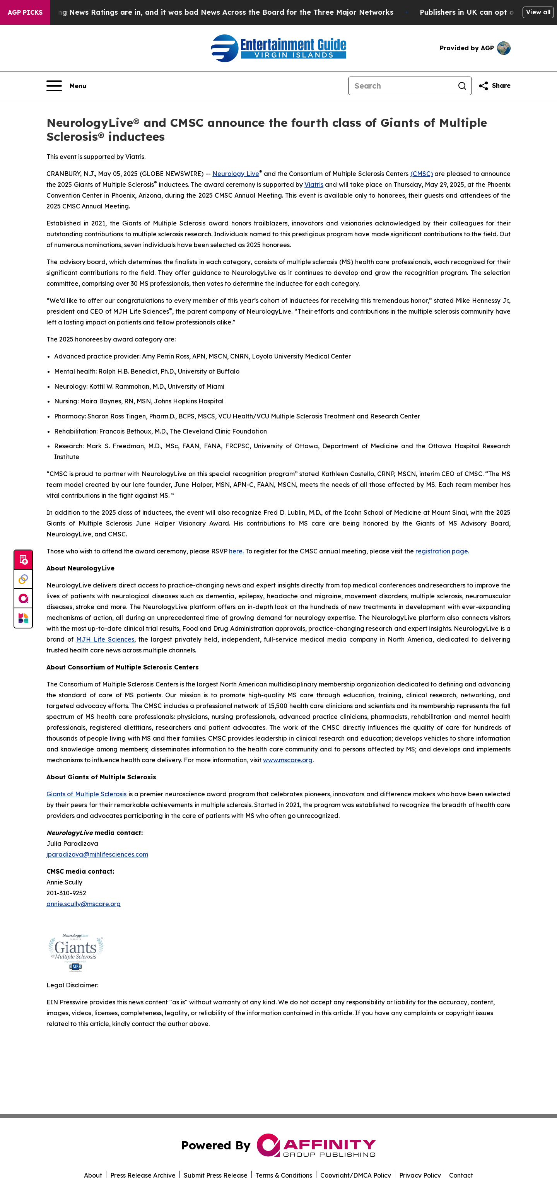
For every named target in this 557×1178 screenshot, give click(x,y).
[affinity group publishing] (23, 598)
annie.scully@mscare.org (83, 904)
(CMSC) (421, 174)
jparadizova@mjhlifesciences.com (97, 854)
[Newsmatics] (23, 618)
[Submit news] (23, 560)
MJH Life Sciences (105, 639)
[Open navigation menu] (66, 86)
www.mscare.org (288, 760)
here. (236, 551)
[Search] (401, 86)
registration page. (442, 551)
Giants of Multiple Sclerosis (86, 794)
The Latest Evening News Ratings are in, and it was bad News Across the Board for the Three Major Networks (206, 12)
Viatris (313, 184)
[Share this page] (494, 86)
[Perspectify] (23, 579)
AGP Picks (25, 12)
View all (538, 12)
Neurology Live (235, 174)
